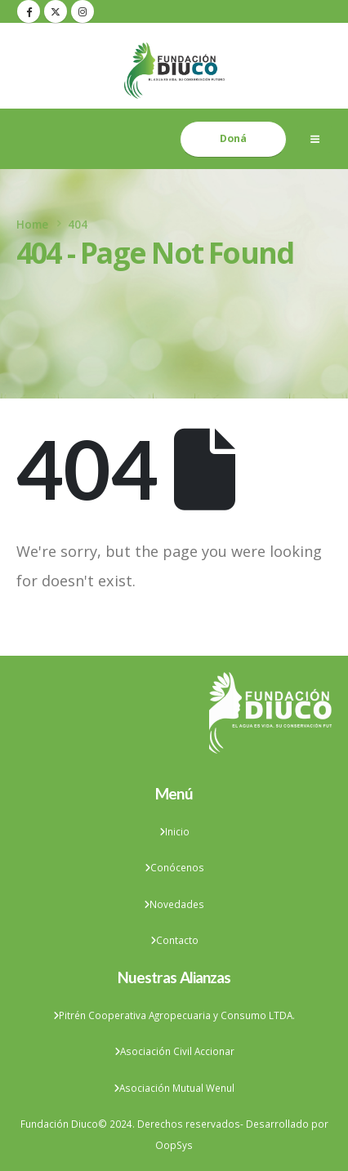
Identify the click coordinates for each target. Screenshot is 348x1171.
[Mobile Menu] (314, 139)
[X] (55, 11)
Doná (233, 138)
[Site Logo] (174, 70)
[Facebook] (28, 11)
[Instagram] (82, 11)
